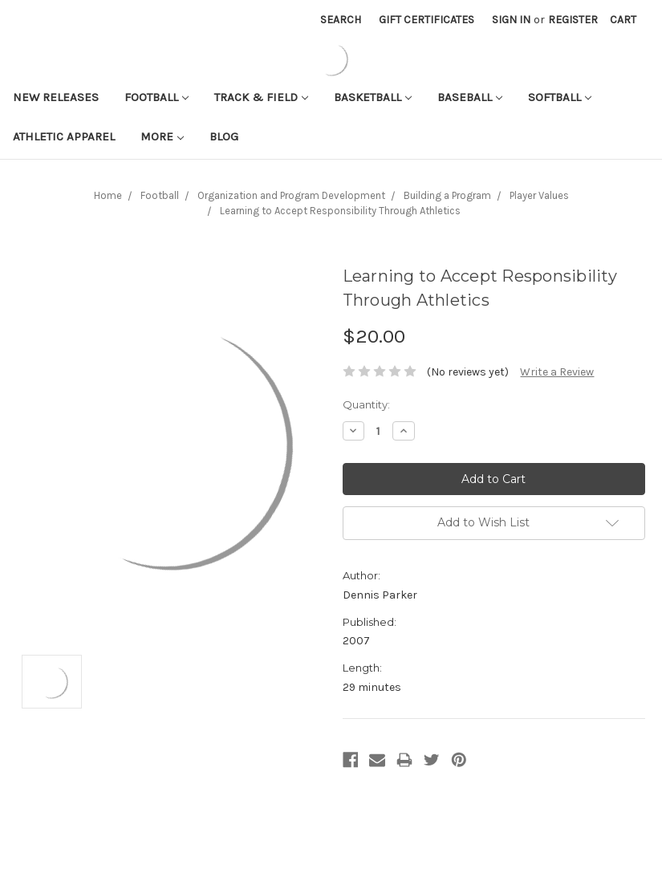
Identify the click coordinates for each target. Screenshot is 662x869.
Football (156, 97)
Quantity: (366, 404)
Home (108, 195)
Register (573, 19)
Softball (559, 97)
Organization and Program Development (291, 195)
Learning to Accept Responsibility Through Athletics (340, 211)
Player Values (539, 195)
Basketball (373, 97)
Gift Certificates (426, 19)
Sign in (511, 19)
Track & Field (261, 97)
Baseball (469, 97)
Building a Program (447, 195)
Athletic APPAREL (64, 136)
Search (340, 19)
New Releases (56, 97)
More (162, 136)
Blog (223, 136)
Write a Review (557, 372)
